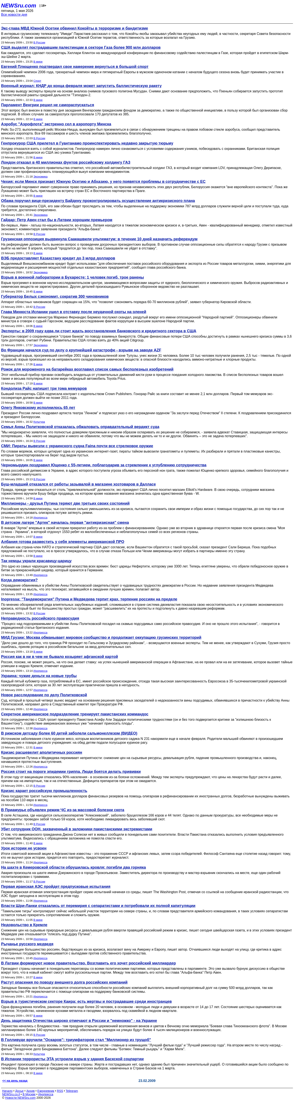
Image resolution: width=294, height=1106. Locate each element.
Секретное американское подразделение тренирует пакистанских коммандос (74, 714)
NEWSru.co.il (11, 1094)
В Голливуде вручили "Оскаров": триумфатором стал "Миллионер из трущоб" (76, 1040)
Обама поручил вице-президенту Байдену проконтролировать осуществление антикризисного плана (98, 201)
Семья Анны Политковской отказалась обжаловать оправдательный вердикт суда (80, 427)
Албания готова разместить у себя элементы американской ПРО (62, 542)
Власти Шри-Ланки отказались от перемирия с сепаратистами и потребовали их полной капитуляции (98, 906)
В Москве (29, 1094)
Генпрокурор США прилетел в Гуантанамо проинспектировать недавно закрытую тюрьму (87, 143)
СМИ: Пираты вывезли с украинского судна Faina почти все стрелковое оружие (77, 446)
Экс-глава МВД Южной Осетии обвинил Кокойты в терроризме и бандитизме (74, 28)
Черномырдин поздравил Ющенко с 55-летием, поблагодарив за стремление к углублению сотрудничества (104, 465)
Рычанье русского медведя (27, 944)
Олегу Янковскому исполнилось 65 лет (38, 407)
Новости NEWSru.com (20, 1097)
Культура (39, 421)
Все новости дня (14, 14)
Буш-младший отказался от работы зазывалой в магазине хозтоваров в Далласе (78, 484)
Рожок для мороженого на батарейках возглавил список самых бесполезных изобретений (87, 369)
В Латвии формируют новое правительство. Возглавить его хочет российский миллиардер (88, 963)
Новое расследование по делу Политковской (44, 695)
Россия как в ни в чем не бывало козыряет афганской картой (59, 657)
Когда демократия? (19, 580)
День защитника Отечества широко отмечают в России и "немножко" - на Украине (79, 1021)
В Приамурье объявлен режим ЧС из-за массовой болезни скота (62, 810)
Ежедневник (45, 1091)
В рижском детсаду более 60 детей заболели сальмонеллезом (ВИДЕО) (69, 733)
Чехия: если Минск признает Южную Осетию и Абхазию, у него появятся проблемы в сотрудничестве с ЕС (103, 181)
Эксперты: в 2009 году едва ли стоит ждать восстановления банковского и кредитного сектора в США (98, 331)
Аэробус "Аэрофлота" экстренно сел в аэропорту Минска (56, 124)
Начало (7, 1091)
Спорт (37, 80)
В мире (38, 61)
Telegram (72, 1091)
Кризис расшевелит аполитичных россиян (41, 752)
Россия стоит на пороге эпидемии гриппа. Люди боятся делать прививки (71, 771)
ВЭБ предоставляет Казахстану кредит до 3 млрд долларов (58, 258)
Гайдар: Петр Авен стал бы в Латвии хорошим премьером (56, 220)
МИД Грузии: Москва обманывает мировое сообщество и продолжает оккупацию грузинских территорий (101, 637)
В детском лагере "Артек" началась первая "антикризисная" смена (65, 522)
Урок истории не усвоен (23, 848)
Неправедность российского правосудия (40, 618)
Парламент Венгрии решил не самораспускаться (47, 105)
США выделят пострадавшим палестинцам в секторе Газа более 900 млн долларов (81, 47)
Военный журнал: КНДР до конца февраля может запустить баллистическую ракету (81, 86)
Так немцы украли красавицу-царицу (36, 561)
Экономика (40, 176)
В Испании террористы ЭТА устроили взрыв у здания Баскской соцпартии (72, 1059)
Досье (19, 1091)
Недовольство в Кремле (24, 925)
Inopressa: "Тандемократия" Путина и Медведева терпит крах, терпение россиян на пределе (89, 599)
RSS (60, 1091)
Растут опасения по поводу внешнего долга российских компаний (64, 982)
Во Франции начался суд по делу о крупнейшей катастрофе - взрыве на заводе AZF (81, 350)
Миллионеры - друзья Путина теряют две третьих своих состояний (65, 503)
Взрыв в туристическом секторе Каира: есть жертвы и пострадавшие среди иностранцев (86, 1001)
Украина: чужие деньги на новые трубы (39, 676)
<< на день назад (14, 1080)
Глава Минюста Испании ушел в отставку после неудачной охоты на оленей (73, 312)
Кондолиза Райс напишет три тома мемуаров (44, 388)
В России (39, 42)
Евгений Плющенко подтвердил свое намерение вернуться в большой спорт (74, 66)
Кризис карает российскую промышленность (44, 791)
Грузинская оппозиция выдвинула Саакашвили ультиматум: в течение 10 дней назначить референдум (99, 239)
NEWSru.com (18, 5)
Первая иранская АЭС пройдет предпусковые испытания (55, 886)
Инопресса (40, 517)
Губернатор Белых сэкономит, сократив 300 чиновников (55, 296)
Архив (30, 1091)
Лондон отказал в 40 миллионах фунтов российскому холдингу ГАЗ (65, 162)
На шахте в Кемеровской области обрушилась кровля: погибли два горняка (73, 867)
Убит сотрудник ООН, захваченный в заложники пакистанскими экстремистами (76, 829)
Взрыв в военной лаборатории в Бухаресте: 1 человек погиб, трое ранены (72, 277)
